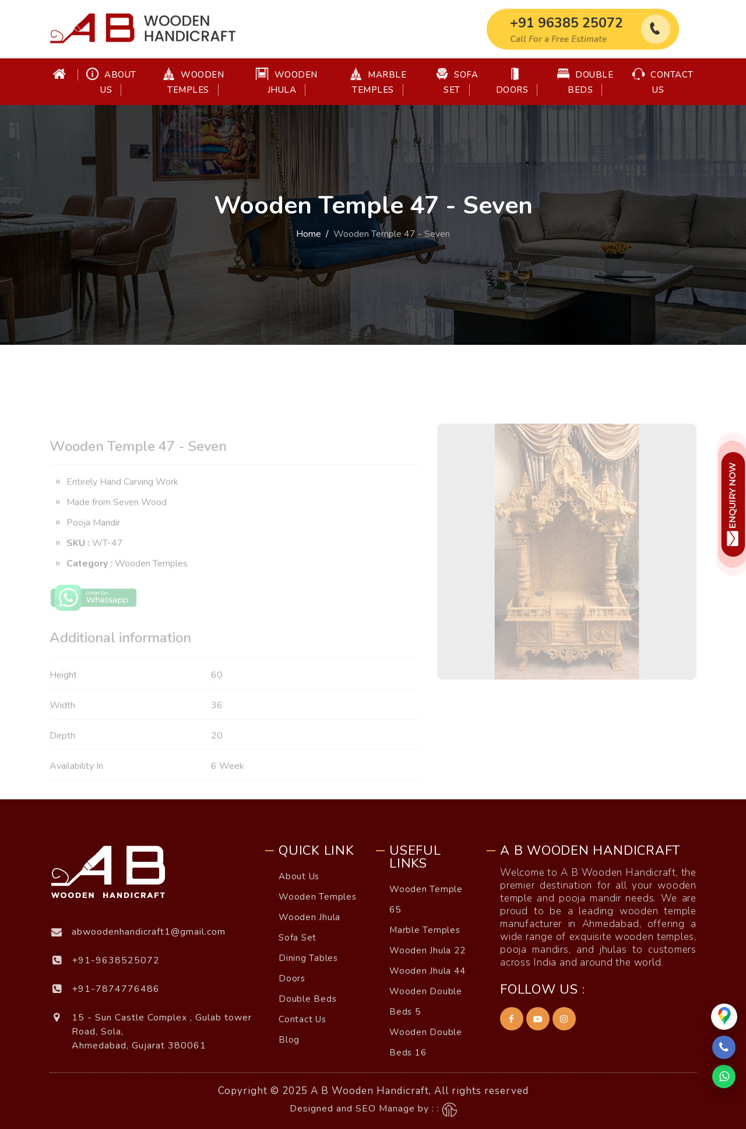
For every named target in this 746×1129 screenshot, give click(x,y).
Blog (289, 1040)
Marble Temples (378, 81)
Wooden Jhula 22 (427, 950)
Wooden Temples (193, 81)
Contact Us (663, 81)
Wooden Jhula (286, 81)
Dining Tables (308, 958)
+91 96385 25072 (566, 23)
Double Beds (585, 81)
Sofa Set (456, 81)
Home (308, 234)
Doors (512, 81)
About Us (111, 81)
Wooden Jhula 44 (427, 971)
